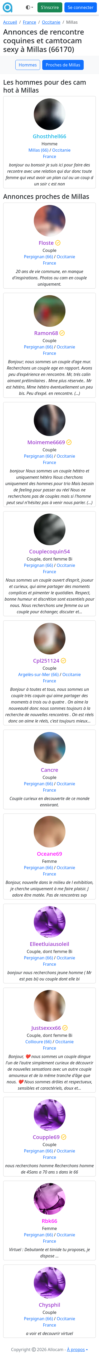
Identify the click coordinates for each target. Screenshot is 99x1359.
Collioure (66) (38, 1042)
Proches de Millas (63, 65)
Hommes (28, 65)
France (29, 22)
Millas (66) (39, 150)
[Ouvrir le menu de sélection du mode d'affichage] (29, 7)
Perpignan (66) (38, 257)
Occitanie (51, 22)
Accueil (10, 22)
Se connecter (80, 7)
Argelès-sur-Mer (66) (38, 674)
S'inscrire (50, 7)
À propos (76, 1349)
